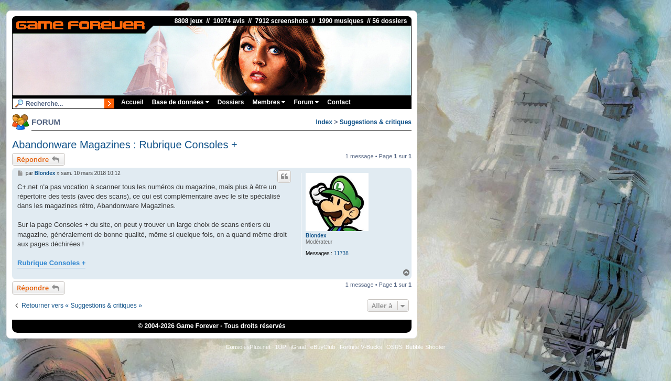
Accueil (132, 102)
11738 (341, 253)
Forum (306, 102)
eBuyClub (323, 347)
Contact (339, 102)
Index (324, 122)
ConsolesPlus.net (247, 347)
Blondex (316, 235)
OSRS (394, 347)
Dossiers (231, 102)
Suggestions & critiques (376, 122)
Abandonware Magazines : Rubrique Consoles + (124, 144)
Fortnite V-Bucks (361, 347)
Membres (268, 102)
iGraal (298, 347)
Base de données (180, 102)
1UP (280, 347)
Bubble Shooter (426, 347)
